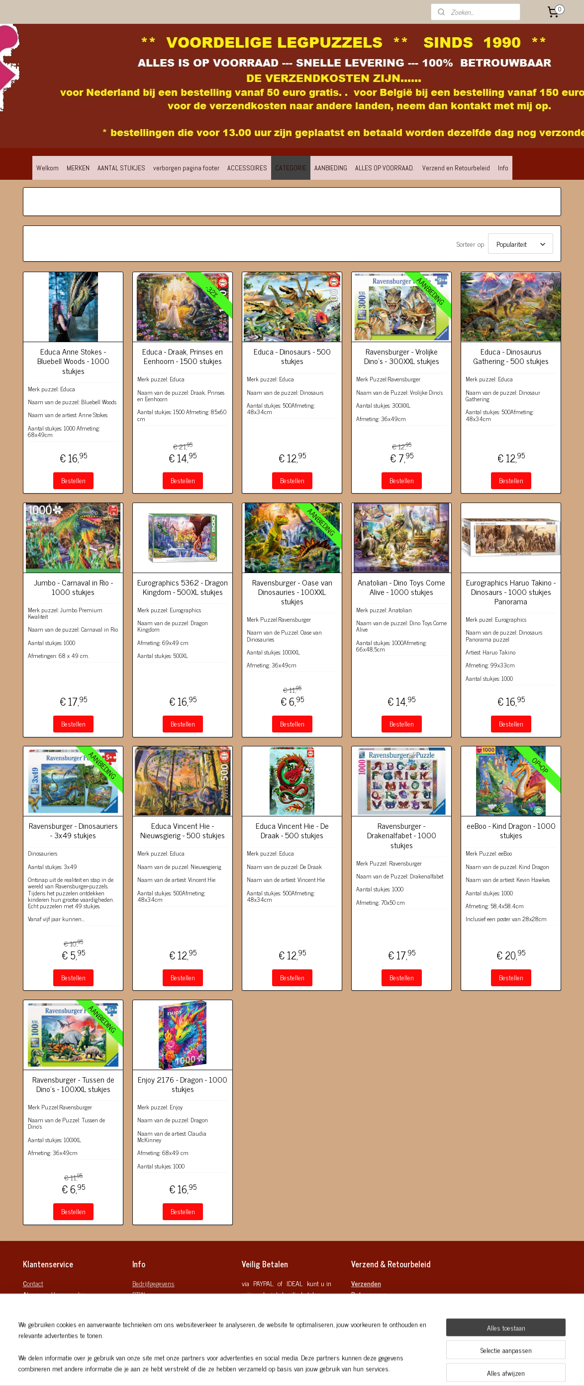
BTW (138, 1294)
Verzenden (366, 1283)
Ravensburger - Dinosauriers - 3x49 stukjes (73, 830)
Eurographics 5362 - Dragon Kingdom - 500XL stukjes (182, 587)
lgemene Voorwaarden (54, 1294)
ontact (33, 1283)
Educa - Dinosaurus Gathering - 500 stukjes (511, 356)
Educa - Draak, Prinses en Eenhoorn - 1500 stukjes (182, 356)
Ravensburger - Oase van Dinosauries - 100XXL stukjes (292, 592)
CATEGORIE (290, 167)
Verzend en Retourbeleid (456, 167)
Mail (137, 1316)
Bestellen (73, 480)
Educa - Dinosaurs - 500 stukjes (292, 356)
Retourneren (369, 1294)
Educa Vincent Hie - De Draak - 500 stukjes (292, 830)
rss (343, 1367)
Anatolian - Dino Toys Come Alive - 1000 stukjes (401, 587)
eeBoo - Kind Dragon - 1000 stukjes (511, 830)
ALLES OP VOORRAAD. (384, 167)
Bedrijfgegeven (151, 1283)
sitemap (328, 1367)
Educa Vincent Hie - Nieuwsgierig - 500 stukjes (182, 830)
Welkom (47, 167)
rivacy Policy (41, 1305)
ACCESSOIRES (247, 167)
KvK (137, 1305)
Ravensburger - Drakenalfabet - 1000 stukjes (401, 835)
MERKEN (78, 167)
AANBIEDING (330, 167)
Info (503, 167)
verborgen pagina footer (186, 167)
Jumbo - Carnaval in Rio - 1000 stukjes (73, 587)
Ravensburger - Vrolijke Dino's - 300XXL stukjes (401, 356)
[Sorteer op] (520, 243)
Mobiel (141, 1327)
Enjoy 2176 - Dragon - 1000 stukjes (182, 1084)
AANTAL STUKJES (121, 167)
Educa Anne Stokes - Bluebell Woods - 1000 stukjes (73, 361)
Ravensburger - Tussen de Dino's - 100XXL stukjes (73, 1084)
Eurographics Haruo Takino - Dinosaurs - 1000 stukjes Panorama (511, 592)
